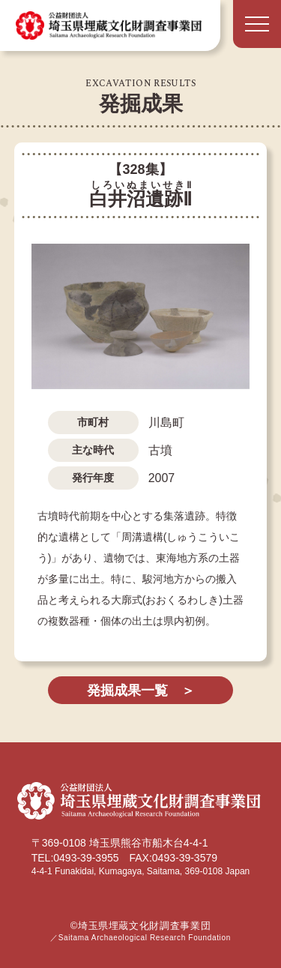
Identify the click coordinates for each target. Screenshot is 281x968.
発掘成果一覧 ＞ (141, 690)
